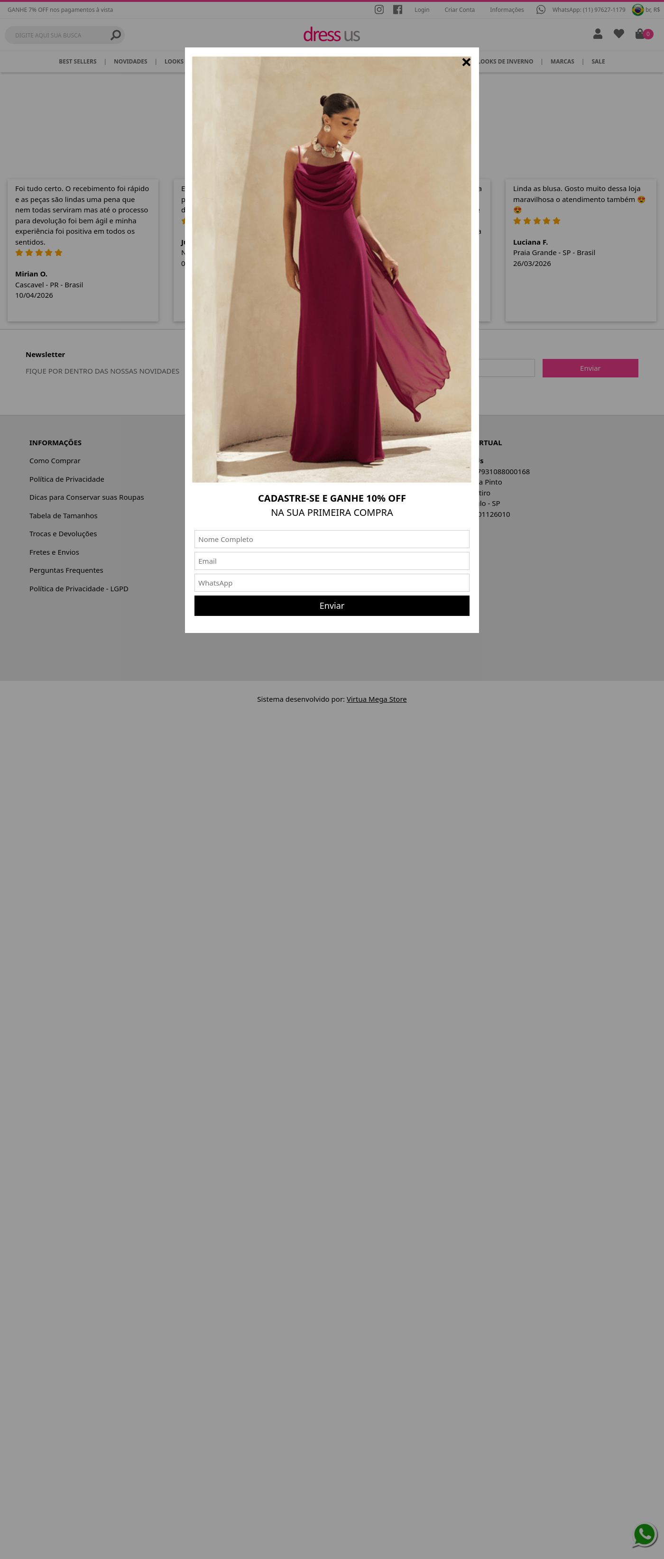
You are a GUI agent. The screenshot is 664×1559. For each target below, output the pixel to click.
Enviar (332, 605)
